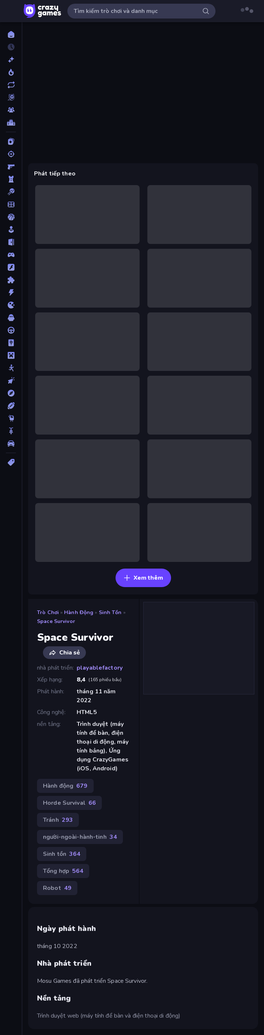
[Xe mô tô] (11, 431)
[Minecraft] (11, 355)
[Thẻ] (11, 462)
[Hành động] (11, 292)
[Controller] (11, 254)
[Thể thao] (11, 405)
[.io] (11, 305)
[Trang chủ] (11, 34)
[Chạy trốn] (11, 242)
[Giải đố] (11, 280)
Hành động (78, 612)
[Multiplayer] (11, 110)
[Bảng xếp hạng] (11, 122)
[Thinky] (11, 418)
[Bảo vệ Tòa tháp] (11, 179)
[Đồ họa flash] (11, 267)
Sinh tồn (110, 612)
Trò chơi (48, 612)
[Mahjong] (11, 342)
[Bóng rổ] (11, 217)
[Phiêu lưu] (11, 393)
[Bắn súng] (11, 154)
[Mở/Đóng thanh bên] (12, 11)
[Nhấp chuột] (11, 380)
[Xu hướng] (11, 72)
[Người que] (11, 368)
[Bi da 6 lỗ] (11, 191)
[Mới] (11, 59)
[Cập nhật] (11, 84)
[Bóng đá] (11, 204)
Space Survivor (56, 621)
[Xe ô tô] (11, 443)
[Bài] (11, 141)
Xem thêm (143, 578)
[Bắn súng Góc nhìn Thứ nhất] (11, 166)
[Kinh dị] (11, 317)
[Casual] (11, 229)
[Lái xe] (11, 330)
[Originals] (11, 97)
